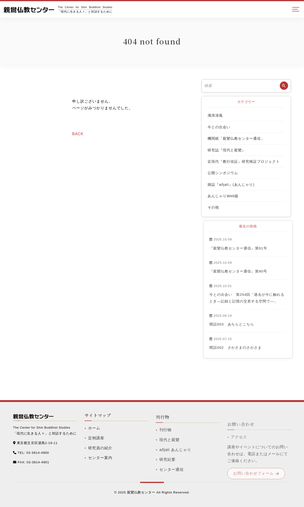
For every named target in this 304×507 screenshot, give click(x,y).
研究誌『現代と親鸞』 (227, 150)
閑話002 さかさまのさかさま (251, 347)
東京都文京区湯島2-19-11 (37, 444)
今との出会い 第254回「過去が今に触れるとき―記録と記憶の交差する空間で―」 (262, 297)
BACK (78, 134)
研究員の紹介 (100, 455)
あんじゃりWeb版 (223, 196)
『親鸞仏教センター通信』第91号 (254, 248)
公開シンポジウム (223, 173)
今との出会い (219, 127)
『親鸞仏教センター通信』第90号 (254, 271)
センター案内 (100, 465)
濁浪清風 (215, 115)
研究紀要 (167, 475)
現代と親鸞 (169, 456)
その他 (213, 207)
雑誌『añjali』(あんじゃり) (231, 184)
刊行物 (165, 446)
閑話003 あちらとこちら (247, 324)
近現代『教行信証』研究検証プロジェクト (244, 161)
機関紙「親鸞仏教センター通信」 (236, 138)
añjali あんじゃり (175, 465)
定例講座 (96, 445)
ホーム (94, 436)
